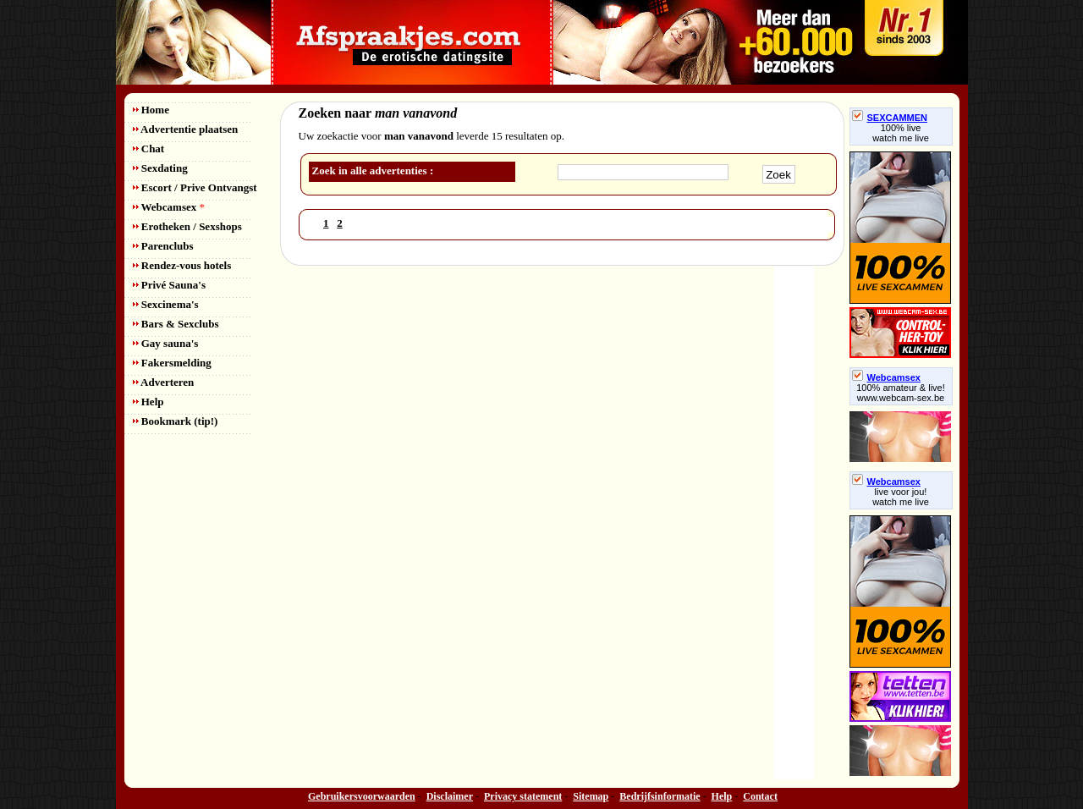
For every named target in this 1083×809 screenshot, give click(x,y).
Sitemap (590, 796)
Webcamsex (169, 207)
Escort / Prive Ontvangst (195, 187)
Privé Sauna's (169, 284)
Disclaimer (449, 796)
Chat (149, 148)
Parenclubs (163, 245)
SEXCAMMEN (890, 118)
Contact (760, 796)
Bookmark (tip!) (175, 421)
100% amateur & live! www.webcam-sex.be (900, 392)
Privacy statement (523, 796)
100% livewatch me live (900, 133)
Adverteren (164, 382)
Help (148, 401)
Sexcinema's (166, 304)
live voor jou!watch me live (900, 497)
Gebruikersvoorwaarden (361, 796)
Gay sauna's (166, 343)
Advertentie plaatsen (186, 129)
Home (151, 109)
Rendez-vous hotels (182, 265)
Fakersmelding (172, 362)
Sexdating (160, 168)
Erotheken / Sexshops (187, 226)
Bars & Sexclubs (176, 323)
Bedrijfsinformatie (659, 796)
